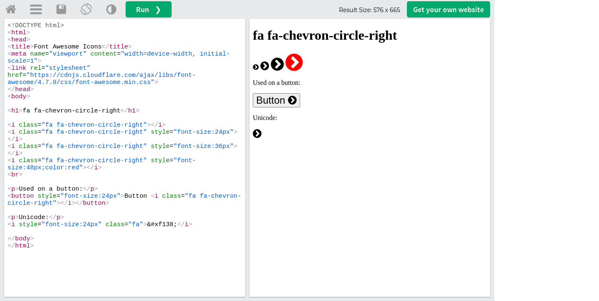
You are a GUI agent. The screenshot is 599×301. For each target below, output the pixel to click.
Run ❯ (148, 9)
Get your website (448, 9)
